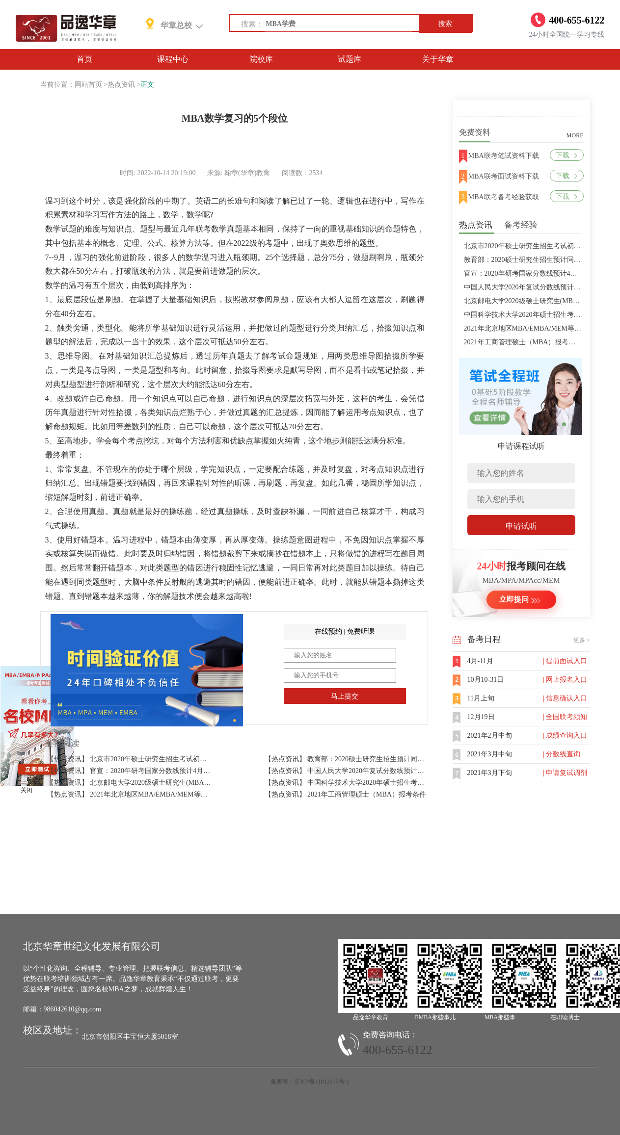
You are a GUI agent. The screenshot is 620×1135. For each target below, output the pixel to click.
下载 (566, 155)
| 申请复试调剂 (565, 772)
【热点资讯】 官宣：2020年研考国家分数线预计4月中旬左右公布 (146, 770)
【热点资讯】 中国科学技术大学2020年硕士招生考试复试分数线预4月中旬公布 (384, 782)
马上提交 (344, 696)
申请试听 (521, 526)
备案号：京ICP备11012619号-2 (309, 1081)
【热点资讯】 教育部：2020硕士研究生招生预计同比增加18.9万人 (364, 759)
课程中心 (173, 59)
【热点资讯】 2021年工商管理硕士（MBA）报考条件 (345, 794)
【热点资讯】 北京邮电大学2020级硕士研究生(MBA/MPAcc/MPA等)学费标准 (163, 782)
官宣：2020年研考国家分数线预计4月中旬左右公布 (541, 273)
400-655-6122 (397, 1050)
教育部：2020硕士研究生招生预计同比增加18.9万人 (542, 259)
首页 (84, 59)
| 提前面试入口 (565, 661)
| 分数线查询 (561, 754)
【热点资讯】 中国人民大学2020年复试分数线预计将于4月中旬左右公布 (374, 770)
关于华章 (438, 59)
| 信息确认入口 (565, 698)
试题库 (349, 59)
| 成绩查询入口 (565, 735)
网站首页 (88, 84)
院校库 (261, 59)
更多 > (581, 640)
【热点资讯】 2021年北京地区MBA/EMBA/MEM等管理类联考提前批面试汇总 (165, 794)
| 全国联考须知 (565, 717)
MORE (575, 135)
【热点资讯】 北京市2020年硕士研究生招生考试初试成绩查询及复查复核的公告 (168, 759)
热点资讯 (121, 84)
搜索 (445, 23)
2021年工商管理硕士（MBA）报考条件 (523, 342)
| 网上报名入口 (565, 679)
